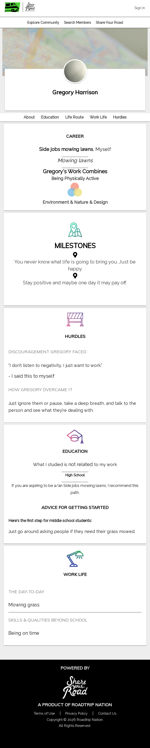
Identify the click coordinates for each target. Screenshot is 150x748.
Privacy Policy (76, 713)
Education (50, 117)
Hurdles (120, 117)
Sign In (139, 8)
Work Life (98, 117)
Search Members (77, 22)
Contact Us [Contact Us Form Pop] (107, 713)
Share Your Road (109, 22)
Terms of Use (44, 713)
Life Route (74, 117)
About (29, 117)
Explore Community (43, 22)
